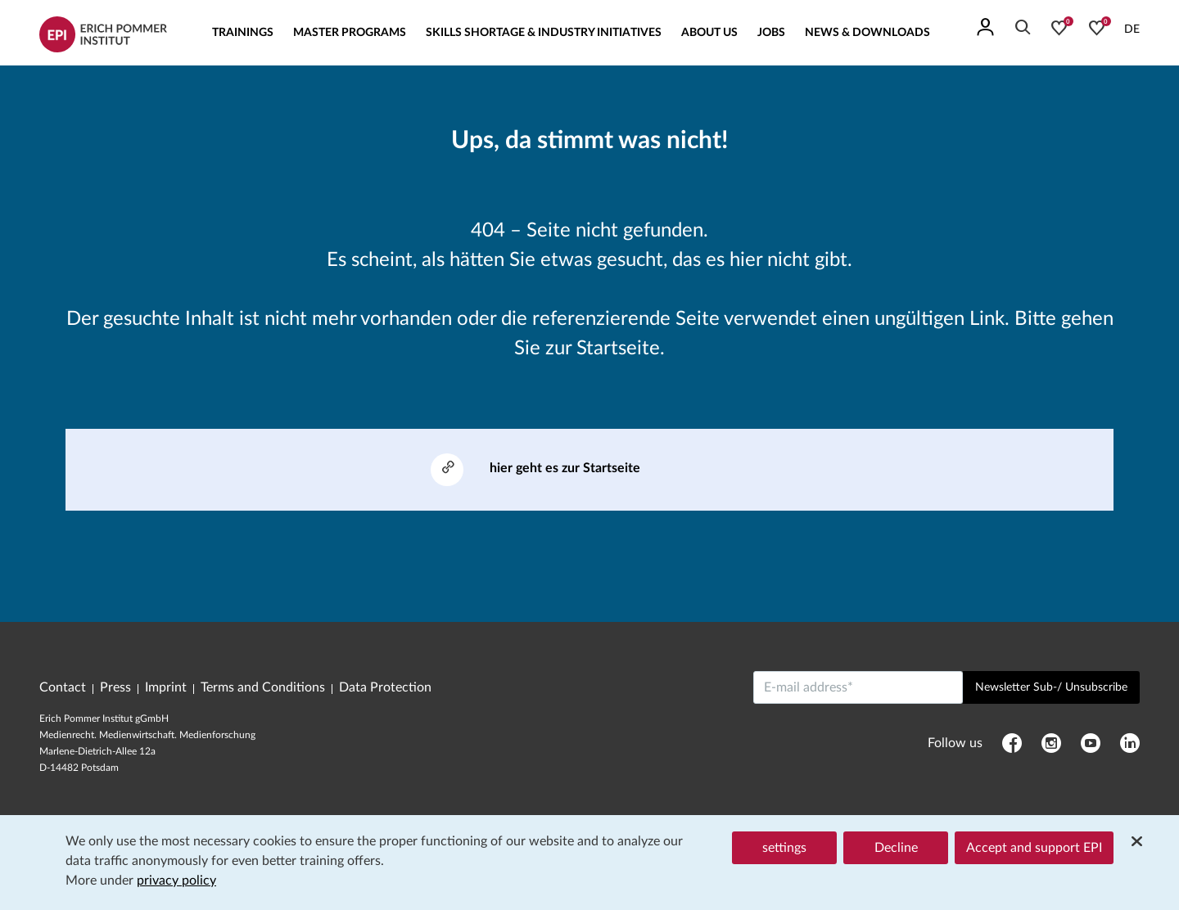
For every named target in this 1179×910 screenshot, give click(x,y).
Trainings (242, 32)
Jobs (771, 32)
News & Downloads (867, 32)
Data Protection (385, 687)
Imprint (166, 687)
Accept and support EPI (1034, 847)
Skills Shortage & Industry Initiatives (544, 32)
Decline (896, 847)
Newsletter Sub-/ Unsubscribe (1051, 687)
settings (784, 847)
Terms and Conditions (263, 687)
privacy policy (176, 880)
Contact (62, 687)
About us (709, 32)
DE (1132, 29)
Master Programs (349, 32)
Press (115, 687)
